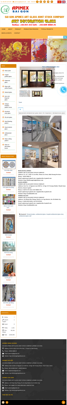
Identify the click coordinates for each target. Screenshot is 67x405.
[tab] (20, 109)
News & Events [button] (6, 33)
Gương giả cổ (8, 277)
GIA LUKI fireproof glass (7, 98)
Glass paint (8, 70)
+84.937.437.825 (7, 1)
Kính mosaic (8, 235)
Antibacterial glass (8, 133)
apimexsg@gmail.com (20, 1)
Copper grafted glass (8, 75)
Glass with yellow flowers (8, 87)
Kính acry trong (8, 252)
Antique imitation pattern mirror (8, 105)
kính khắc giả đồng (8, 302)
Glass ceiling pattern (8, 139)
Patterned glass (7, 81)
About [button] (10, 29)
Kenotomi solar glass (7, 112)
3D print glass (8, 117)
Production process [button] (31, 29)
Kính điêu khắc (8, 170)
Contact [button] (17, 33)
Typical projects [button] (47, 29)
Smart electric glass (8, 128)
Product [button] (18, 29)
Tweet (20, 102)
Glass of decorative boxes (7, 146)
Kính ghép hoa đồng (8, 187)
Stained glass (8, 92)
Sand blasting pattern (8, 122)
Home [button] (3, 29)
